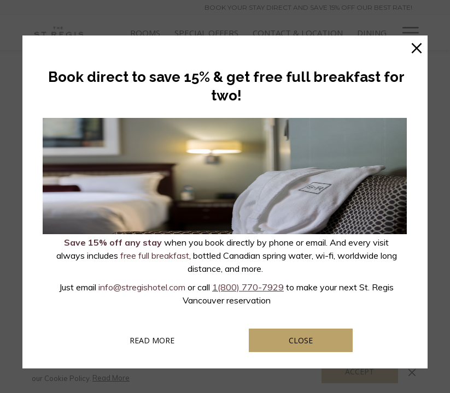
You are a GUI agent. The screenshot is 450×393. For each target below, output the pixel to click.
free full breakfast (154, 255)
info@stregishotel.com (141, 287)
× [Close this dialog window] (416, 46)
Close (301, 340)
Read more (167, 340)
